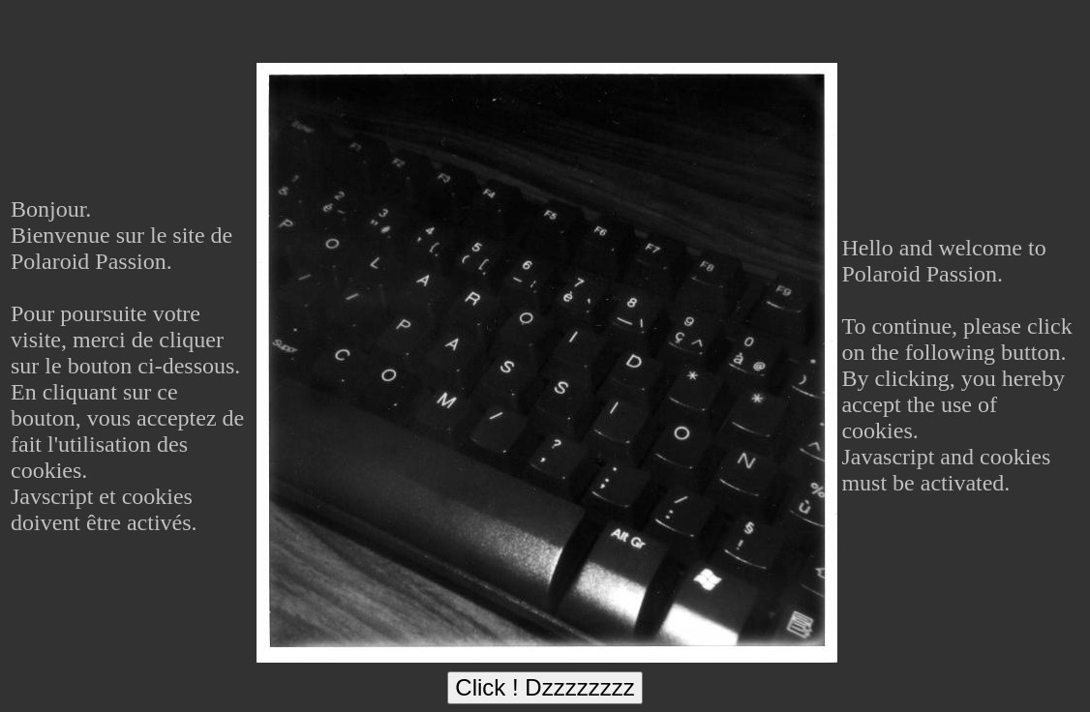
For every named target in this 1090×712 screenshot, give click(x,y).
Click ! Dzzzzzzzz (544, 687)
